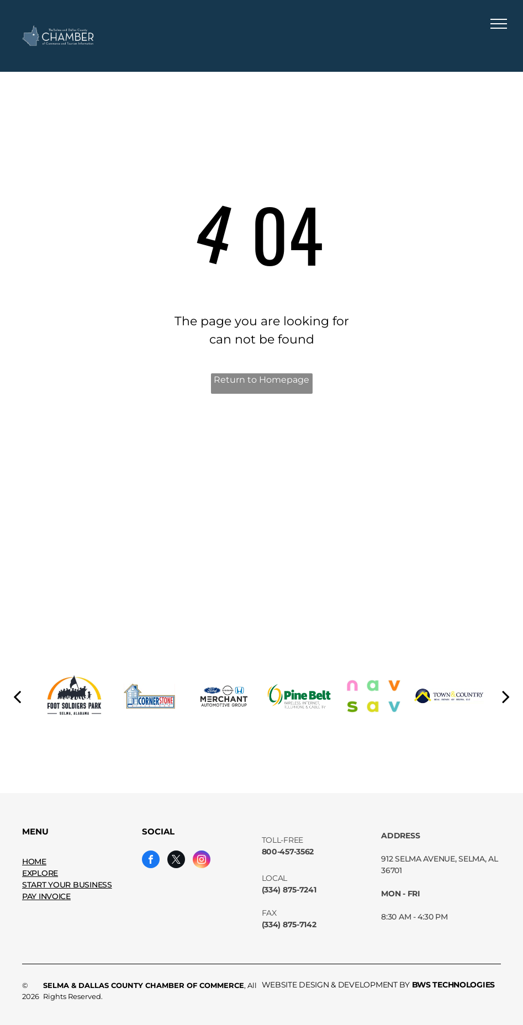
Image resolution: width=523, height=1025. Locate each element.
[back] (17, 696)
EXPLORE (40, 873)
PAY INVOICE (46, 896)
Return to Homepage (261, 379)
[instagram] (201, 860)
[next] (506, 696)
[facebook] (151, 860)
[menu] (498, 23)
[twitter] (176, 860)
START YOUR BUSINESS (67, 885)
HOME (34, 862)
